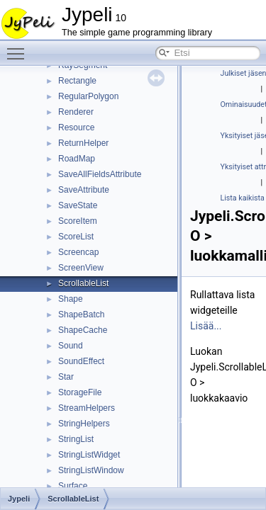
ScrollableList (83, 283)
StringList (76, 439)
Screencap (78, 252)
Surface (72, 486)
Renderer (76, 112)
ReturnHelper (83, 143)
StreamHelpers (86, 408)
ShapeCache (82, 330)
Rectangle (77, 81)
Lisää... (205, 326)
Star (66, 377)
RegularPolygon (88, 96)
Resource (76, 127)
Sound (70, 346)
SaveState (77, 205)
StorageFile (79, 392)
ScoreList (76, 237)
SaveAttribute (83, 190)
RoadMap (76, 159)
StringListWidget (89, 455)
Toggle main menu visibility (19, 47)
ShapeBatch (81, 314)
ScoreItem (77, 221)
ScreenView (81, 268)
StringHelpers (84, 424)
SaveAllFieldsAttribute (99, 174)
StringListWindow (91, 470)
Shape (70, 299)
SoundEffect (81, 361)
